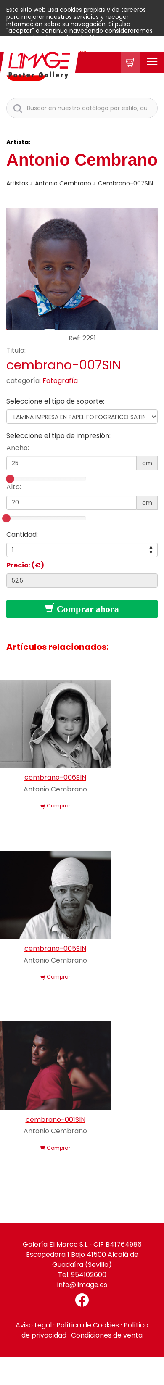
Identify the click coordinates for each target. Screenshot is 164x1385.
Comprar (55, 805)
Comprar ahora (82, 608)
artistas (17, 183)
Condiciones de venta (107, 1335)
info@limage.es (82, 1285)
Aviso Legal (34, 1325)
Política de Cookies (87, 1325)
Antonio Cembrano (82, 159)
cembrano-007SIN (125, 183)
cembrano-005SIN (55, 948)
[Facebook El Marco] (82, 1300)
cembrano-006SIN (55, 777)
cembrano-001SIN (55, 1119)
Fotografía (60, 380)
